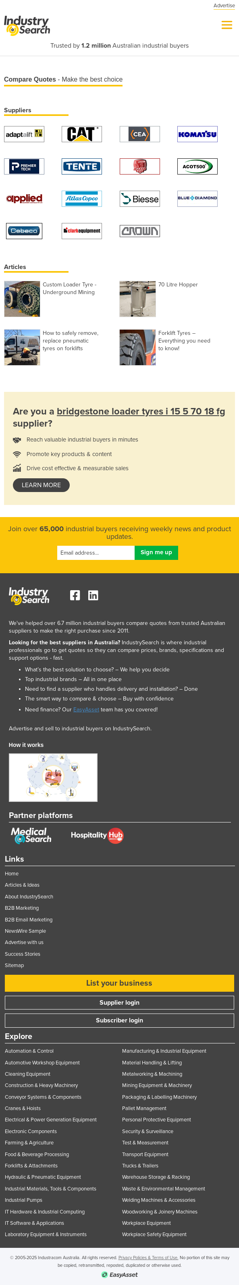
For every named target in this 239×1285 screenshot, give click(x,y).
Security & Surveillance (147, 1131)
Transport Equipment (145, 1154)
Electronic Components (31, 1131)
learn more (41, 485)
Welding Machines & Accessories (158, 1200)
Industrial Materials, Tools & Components (50, 1189)
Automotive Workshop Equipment (42, 1063)
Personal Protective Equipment (156, 1120)
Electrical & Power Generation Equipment (51, 1120)
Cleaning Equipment (27, 1074)
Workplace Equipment (146, 1223)
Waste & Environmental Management (163, 1189)
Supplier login (119, 1003)
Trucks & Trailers (140, 1166)
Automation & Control (29, 1051)
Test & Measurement (145, 1143)
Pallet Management (144, 1108)
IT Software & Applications (34, 1223)
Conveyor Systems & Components (43, 1097)
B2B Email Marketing (28, 920)
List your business (119, 983)
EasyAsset (86, 709)
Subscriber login (119, 1020)
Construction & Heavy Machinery (41, 1085)
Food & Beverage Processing (37, 1154)
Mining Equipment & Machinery (157, 1085)
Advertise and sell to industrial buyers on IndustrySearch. (80, 728)
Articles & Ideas (22, 885)
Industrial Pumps (23, 1200)
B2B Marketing (22, 908)
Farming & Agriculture (29, 1143)
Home (12, 874)
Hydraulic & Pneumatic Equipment (43, 1177)
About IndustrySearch (29, 897)
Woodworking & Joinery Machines (159, 1212)
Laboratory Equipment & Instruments (46, 1234)
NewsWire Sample (25, 931)
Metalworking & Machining (152, 1074)
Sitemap (14, 965)
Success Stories (22, 954)
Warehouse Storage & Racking (156, 1177)
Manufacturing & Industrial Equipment (164, 1051)
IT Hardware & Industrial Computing (45, 1212)
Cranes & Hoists (23, 1108)
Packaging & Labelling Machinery (159, 1097)
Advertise (224, 5)
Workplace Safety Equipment (154, 1234)
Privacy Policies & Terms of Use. (148, 1257)
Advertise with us (24, 942)
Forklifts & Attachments (31, 1166)
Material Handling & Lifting (152, 1063)
